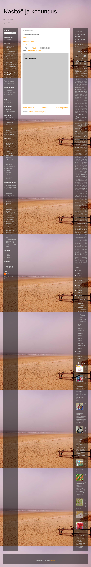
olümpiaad (84, 169)
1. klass (78, 51)
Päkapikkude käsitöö (81, 300)
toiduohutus (77, 234)
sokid (76, 219)
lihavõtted (80, 141)
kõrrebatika (82, 126)
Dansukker (9, 141)
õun (84, 260)
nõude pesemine (81, 166)
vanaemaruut (78, 243)
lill (75, 144)
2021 (78, 283)
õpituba (79, 260)
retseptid (77, 205)
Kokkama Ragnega (8, 204)
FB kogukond (10, 90)
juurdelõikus (77, 98)
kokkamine (9, 209)
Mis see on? (79, 439)
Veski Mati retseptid (9, 177)
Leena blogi (9, 219)
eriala (85, 81)
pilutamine (79, 183)
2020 (78, 285)
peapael (77, 180)
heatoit (8, 191)
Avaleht (45, 108)
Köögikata (9, 215)
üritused (84, 262)
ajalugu (76, 70)
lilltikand (85, 144)
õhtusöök (77, 252)
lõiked (83, 145)
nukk (78, 165)
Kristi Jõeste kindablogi (9, 125)
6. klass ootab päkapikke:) (82, 320)
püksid (76, 199)
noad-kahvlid (9, 228)
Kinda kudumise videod (81, 315)
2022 (78, 280)
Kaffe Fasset (9, 122)
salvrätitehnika (78, 211)
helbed (79, 89)
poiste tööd (83, 192)
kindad (33, 50)
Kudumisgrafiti (10, 128)
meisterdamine (79, 157)
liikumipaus (77, 142)
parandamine (78, 179)
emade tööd (81, 79)
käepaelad (77, 129)
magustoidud (82, 148)
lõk (76, 147)
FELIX (7, 151)
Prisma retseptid (10, 166)
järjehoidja (77, 102)
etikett (83, 84)
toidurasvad (77, 236)
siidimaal (84, 216)
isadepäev (82, 95)
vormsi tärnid (80, 249)
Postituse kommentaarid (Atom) (37, 111)
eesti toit (77, 78)
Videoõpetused (10, 134)
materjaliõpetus (78, 154)
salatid (82, 210)
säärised (84, 222)
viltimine (77, 248)
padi (76, 174)
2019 (78, 288)
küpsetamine (79, 133)
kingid (83, 109)
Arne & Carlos (10, 118)
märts (80, 343)
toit (83, 236)
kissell (82, 111)
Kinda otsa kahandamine (29, 41)
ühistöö (76, 262)
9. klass (83, 66)
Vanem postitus (62, 108)
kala (76, 103)
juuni (79, 335)
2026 (78, 270)
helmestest (81, 91)
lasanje (76, 138)
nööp (83, 168)
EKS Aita (8, 77)
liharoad (85, 139)
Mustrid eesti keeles (9, 95)
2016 (78, 295)
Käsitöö (8, 253)
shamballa (77, 216)
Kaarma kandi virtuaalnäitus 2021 (10, 47)
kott (86, 123)
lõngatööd (82, 147)
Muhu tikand (9, 102)
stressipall (82, 219)
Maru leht (8, 130)
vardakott (77, 245)
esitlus (76, 84)
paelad (76, 176)
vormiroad (84, 248)
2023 (78, 278)
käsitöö (85, 130)
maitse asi (9, 223)
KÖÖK (8, 255)
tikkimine (78, 232)
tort (77, 239)
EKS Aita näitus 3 (11, 69)
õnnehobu (77, 257)
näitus (76, 168)
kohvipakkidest (81, 119)
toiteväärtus (84, 237)
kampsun (82, 103)
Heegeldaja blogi (10, 92)
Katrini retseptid (10, 199)
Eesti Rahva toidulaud (9, 143)
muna (78, 162)
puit (84, 196)
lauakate (82, 138)
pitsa (78, 185)
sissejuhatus (81, 217)
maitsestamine (78, 150)
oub (81, 171)
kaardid (83, 102)
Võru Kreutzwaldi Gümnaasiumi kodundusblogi (11, 241)
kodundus (79, 114)
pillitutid (85, 182)
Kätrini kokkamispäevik (10, 212)
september (81, 330)
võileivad (82, 251)
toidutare (8, 172)
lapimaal (81, 135)
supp (76, 220)
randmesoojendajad (79, 204)
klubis (76, 112)
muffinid (85, 160)
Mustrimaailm (10, 83)
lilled (79, 144)
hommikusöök (78, 94)
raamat (82, 199)
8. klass (83, 65)
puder (82, 195)
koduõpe (84, 117)
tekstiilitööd (80, 229)
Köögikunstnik (10, 217)
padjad (82, 174)
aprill (79, 340)
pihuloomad (77, 182)
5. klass (81, 58)
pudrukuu (77, 196)
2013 (78, 356)
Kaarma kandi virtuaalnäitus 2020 (10, 55)
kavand (82, 106)
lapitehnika (78, 136)
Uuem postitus (28, 108)
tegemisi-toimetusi (8, 233)
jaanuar (80, 348)
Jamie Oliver (9, 155)
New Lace (9, 132)
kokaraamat (9, 160)
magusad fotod (10, 221)
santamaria (9, 168)
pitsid (83, 185)
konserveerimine (79, 120)
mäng (83, 162)
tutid (76, 240)
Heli (7, 274)
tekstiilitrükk (84, 228)
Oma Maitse (9, 257)
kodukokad (9, 157)
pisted (85, 183)
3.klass (76, 53)
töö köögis (82, 240)
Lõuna (85, 405)
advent (81, 68)
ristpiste (83, 205)
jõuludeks (78, 100)
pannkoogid (77, 177)
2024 (78, 275)
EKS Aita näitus (10, 51)
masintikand (78, 153)
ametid (76, 73)
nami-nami (9, 162)
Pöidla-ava (25, 37)
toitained (77, 237)
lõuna (76, 148)
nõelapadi (84, 165)
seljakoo (81, 214)
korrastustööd (78, 123)
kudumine (38, 50)
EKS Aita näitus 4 (11, 66)
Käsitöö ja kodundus (30, 11)
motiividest (77, 160)
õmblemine (78, 254)
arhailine (79, 75)
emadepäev (78, 81)
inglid (76, 95)
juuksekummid (78, 97)
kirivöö (76, 111)
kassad (76, 106)
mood (76, 159)
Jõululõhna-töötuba (81, 304)
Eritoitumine (9, 149)
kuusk (76, 126)
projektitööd (81, 193)
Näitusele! (85, 367)
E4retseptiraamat (11, 185)
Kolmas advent (82, 311)
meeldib (76, 156)
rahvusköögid (78, 201)
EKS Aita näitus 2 (11, 59)
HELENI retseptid (11, 153)
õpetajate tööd (82, 259)
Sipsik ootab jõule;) (85, 430)
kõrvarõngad (78, 128)
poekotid (83, 186)
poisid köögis (81, 190)
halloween (82, 85)
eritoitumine (80, 82)
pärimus (83, 198)
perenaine (9, 164)
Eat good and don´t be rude (11, 188)
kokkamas (9, 207)
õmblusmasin (78, 255)
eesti (83, 76)
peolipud (83, 180)
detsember (81, 297)
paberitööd (78, 173)
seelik (85, 213)
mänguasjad (78, 163)
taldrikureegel (78, 226)
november (81, 324)
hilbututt (76, 92)
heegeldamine (79, 87)
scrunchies (77, 213)
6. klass (84, 61)
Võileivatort (85, 477)
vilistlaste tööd (80, 246)
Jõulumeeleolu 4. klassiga (82, 308)
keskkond (77, 108)
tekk (78, 228)
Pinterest (8, 39)
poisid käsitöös (79, 188)
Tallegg (8, 170)
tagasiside (77, 225)
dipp (84, 75)
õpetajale (84, 257)
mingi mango (9, 226)
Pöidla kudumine (27, 45)
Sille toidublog (10, 230)
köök (81, 131)
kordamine (81, 122)
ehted (85, 78)
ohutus (76, 169)
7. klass (28, 50)
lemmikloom (77, 139)
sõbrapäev (77, 222)
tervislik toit (78, 231)
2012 (78, 358)
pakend (83, 176)
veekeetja (84, 245)
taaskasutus (80, 223)
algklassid (78, 72)
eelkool (76, 76)
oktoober (81, 328)
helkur (85, 89)
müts (85, 163)
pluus (76, 186)
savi (84, 211)
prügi (76, 195)
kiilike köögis (9, 201)
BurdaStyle (9, 109)
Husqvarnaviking (10, 111)
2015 (78, 351)
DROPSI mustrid (10, 120)
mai (79, 338)
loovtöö (78, 145)
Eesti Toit (8, 147)
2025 (78, 273)
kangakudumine (78, 105)
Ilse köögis (9, 193)
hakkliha (77, 85)
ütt (78, 264)
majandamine (78, 151)
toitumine (8, 175)
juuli (79, 333)
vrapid (76, 251)
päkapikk (77, 198)
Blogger (52, 560)
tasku (85, 226)
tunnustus (82, 239)
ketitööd (83, 108)
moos (83, 159)
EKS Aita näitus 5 (11, 64)
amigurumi (84, 73)
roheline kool (79, 207)
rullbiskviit (77, 208)
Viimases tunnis (85, 463)
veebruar (81, 345)
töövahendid (78, 242)
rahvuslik (77, 202)
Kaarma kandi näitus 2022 (10, 61)
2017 (78, 293)
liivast (83, 142)
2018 (78, 290)
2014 (78, 353)
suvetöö (82, 220)
